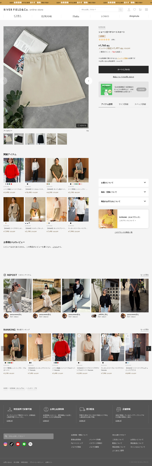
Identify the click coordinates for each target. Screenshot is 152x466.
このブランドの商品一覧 (123, 232)
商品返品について (136, 443)
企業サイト (48, 462)
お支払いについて (136, 439)
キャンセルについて (137, 447)
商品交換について (118, 447)
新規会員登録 (76, 439)
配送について (117, 443)
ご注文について (118, 439)
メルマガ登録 (76, 447)
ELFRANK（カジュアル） (17, 388)
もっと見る (144, 275)
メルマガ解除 (94, 447)
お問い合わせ (8, 462)
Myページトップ (77, 443)
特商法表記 (24, 462)
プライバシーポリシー (37, 462)
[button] (88, 81)
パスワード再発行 (95, 443)
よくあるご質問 (118, 450)
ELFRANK (102, 27)
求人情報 (16, 462)
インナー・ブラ (32, 388)
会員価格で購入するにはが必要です (117, 58)
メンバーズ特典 (95, 439)
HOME (6, 388)
